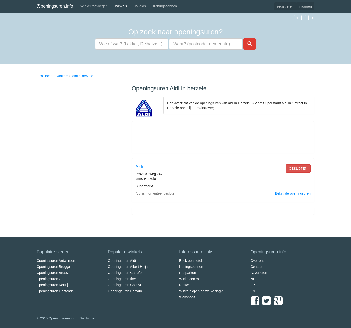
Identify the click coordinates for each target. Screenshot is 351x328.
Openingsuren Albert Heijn (128, 267)
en (311, 17)
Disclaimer (87, 318)
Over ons (257, 260)
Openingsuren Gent (51, 279)
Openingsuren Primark (125, 291)
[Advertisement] (73, 153)
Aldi (139, 166)
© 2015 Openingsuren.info (57, 318)
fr (303, 17)
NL (253, 279)
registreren (285, 6)
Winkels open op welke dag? (201, 291)
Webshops (187, 297)
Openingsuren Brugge (53, 267)
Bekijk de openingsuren (293, 193)
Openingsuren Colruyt (124, 285)
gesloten (298, 168)
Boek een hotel (190, 260)
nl (296, 17)
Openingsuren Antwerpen (56, 260)
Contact (256, 267)
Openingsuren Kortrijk (53, 285)
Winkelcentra (189, 279)
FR (253, 285)
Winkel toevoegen (93, 6)
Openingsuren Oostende (55, 291)
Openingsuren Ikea (122, 279)
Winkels (121, 6)
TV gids (140, 6)
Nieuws (184, 285)
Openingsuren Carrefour (126, 273)
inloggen (305, 6)
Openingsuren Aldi (122, 260)
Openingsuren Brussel (53, 273)
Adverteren (259, 273)
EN (253, 291)
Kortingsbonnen (165, 6)
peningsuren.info (55, 6)
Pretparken (187, 273)
